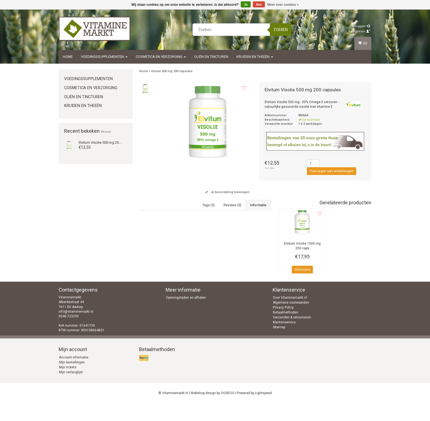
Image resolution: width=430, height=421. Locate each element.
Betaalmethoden (285, 330)
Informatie (302, 270)
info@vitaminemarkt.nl (76, 329)
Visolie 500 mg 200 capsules (172, 71)
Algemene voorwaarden (291, 320)
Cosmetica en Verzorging (161, 57)
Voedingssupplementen (104, 57)
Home (68, 57)
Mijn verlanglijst (71, 390)
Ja (245, 5)
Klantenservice (284, 340)
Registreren (359, 31)
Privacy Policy (283, 325)
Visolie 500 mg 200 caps (104, 142)
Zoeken (280, 29)
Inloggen (361, 26)
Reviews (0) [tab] (232, 205)
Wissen (106, 132)
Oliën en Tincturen (211, 57)
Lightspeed (263, 410)
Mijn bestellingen (72, 380)
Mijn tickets (68, 385)
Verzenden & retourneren (292, 335)
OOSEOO (227, 410)
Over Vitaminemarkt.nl (290, 315)
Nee (259, 5)
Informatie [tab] (258, 205)
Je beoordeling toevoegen (227, 192)
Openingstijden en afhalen (186, 315)
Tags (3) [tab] (208, 205)
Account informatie (73, 375)
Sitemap (279, 345)
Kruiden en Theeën (254, 57)
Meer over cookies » (283, 5)
